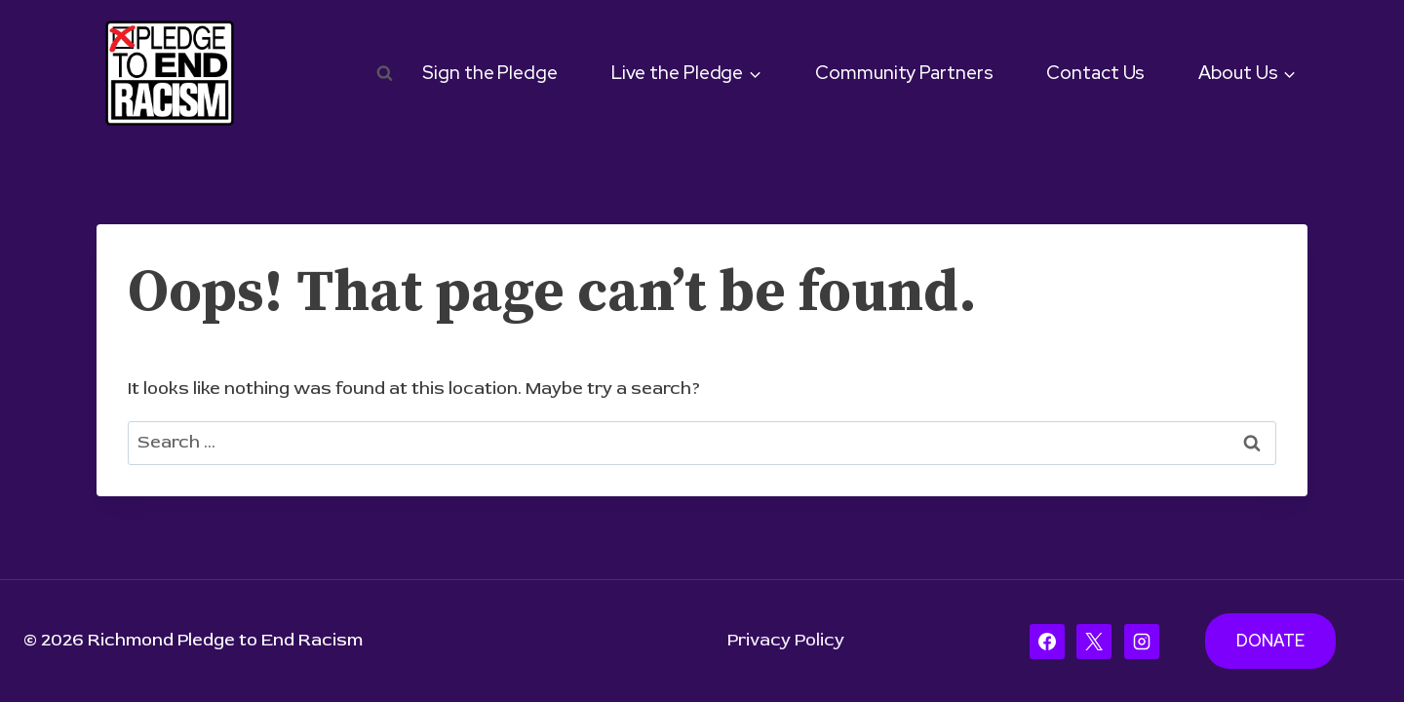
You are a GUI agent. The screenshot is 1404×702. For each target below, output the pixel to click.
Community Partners (904, 72)
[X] (1094, 641)
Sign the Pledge (490, 72)
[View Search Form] (385, 73)
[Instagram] (1141, 641)
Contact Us (1095, 72)
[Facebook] (1047, 641)
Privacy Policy (785, 640)
